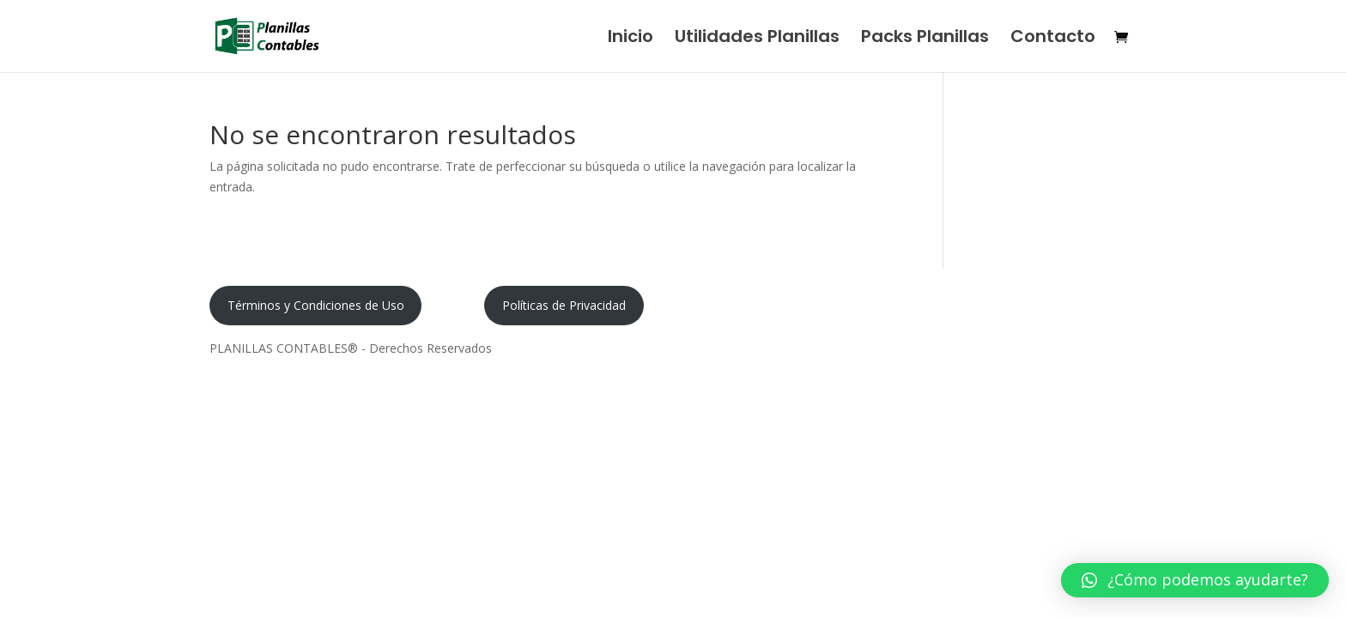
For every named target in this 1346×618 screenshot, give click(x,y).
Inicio (630, 39)
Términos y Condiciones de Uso (315, 305)
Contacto (1052, 39)
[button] (1195, 580)
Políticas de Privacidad (564, 305)
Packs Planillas (925, 39)
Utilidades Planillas (757, 39)
